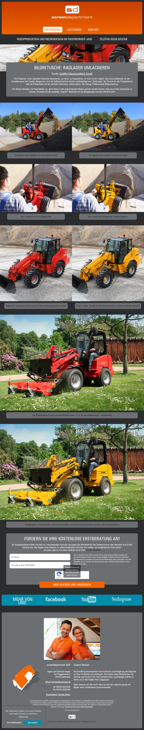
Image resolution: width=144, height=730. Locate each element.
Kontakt (93, 29)
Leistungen (74, 29)
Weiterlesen (23, 717)
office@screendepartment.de (57, 682)
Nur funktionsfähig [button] (14, 722)
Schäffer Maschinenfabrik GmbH (75, 73)
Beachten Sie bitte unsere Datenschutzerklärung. (79, 707)
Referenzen (52, 29)
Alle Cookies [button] (32, 722)
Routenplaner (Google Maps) (58, 694)
